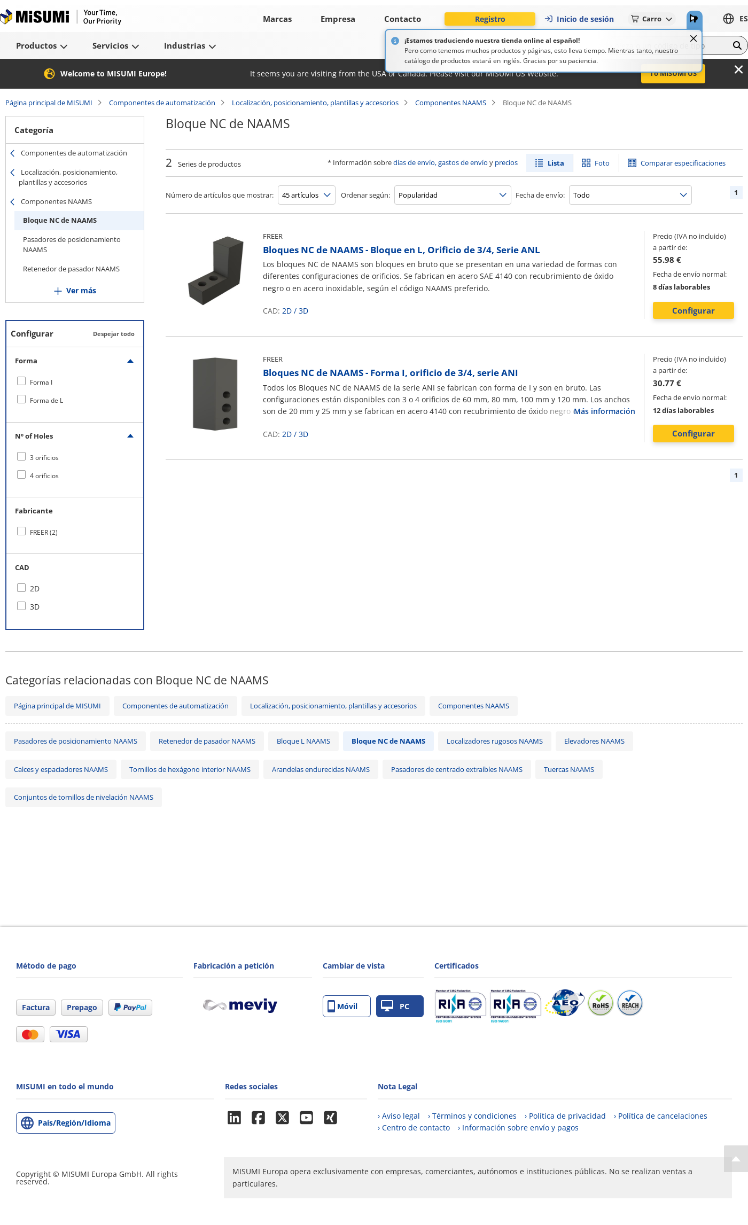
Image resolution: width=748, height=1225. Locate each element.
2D (287, 311)
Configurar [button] (693, 310)
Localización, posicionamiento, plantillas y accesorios (315, 102)
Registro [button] (490, 19)
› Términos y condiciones (472, 1116)
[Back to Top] (736, 1158)
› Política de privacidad (565, 1116)
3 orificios (44, 457)
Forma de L (46, 400)
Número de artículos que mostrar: (220, 195)
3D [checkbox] (35, 607)
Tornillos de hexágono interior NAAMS (190, 769)
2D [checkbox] (35, 588)
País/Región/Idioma (74, 1123)
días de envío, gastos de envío (440, 162)
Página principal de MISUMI (48, 102)
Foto (602, 163)
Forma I (41, 382)
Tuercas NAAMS (569, 769)
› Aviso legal (399, 1116)
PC (395, 1006)
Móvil (342, 1006)
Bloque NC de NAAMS (60, 220)
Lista (556, 163)
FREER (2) (44, 532)
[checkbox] (75, 382)
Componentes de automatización (162, 102)
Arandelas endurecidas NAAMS (321, 769)
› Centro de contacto (414, 1127)
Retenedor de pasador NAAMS (71, 269)
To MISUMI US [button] (673, 73)
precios (506, 162)
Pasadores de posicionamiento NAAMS (72, 245)
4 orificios (44, 475)
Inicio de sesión (579, 19)
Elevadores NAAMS (594, 741)
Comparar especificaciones (683, 163)
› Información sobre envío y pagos (518, 1127)
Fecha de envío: (540, 195)
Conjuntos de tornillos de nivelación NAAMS (83, 797)
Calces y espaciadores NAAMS (61, 769)
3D (303, 311)
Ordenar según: (365, 195)
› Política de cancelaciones (660, 1116)
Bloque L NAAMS (303, 741)
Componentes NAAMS (450, 102)
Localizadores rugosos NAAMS (495, 741)
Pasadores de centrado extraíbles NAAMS (457, 769)
